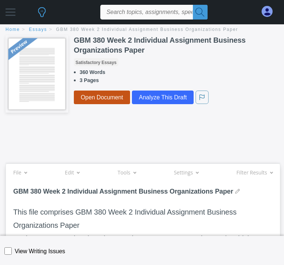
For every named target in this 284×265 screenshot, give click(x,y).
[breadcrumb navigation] (142, 30)
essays (38, 29)
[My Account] (270, 11)
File (20, 172)
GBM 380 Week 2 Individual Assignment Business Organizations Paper (147, 29)
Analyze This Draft (163, 97)
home (13, 29)
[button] (10, 10)
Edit (72, 172)
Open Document (102, 97)
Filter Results (255, 172)
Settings (186, 172)
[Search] (200, 12)
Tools (127, 172)
